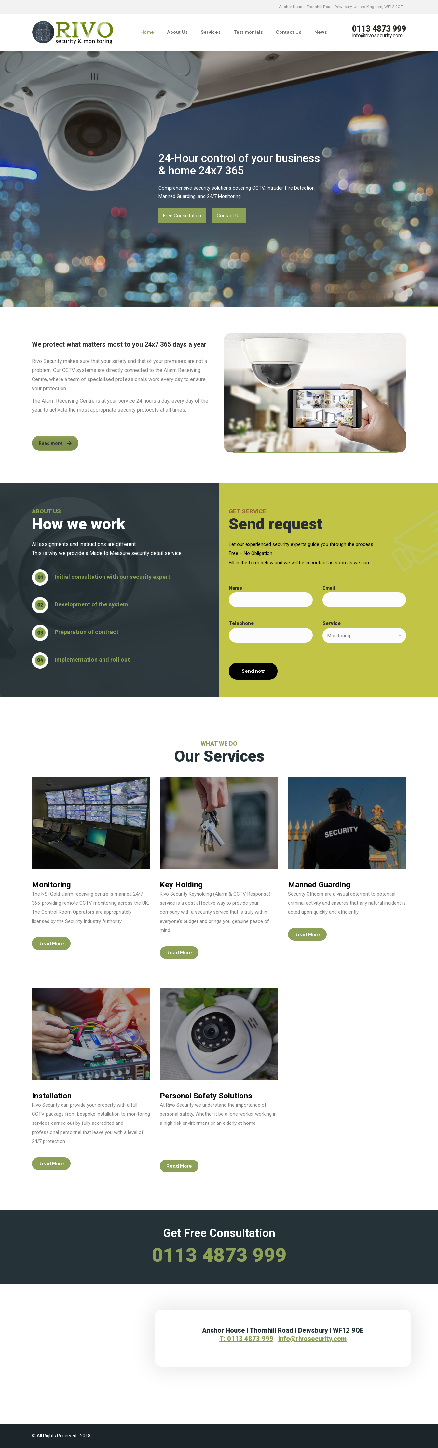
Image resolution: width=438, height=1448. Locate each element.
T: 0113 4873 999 (246, 1339)
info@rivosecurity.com (377, 36)
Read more (55, 443)
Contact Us (229, 216)
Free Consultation (182, 216)
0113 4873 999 (379, 28)
